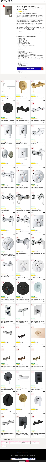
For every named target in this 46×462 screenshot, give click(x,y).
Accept (27, 461)
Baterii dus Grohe (5, 442)
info (14, 100)
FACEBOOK (19, 452)
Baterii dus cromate (35, 442)
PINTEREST (25, 452)
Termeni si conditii (14, 455)
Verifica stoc (35, 68)
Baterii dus (4, 445)
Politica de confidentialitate (23, 455)
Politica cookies (32, 455)
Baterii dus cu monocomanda (15, 442)
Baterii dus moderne (26, 442)
